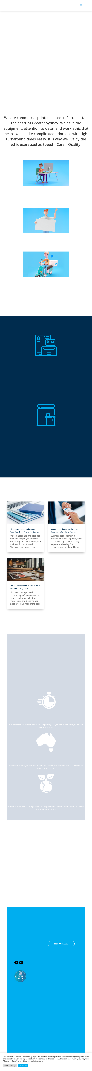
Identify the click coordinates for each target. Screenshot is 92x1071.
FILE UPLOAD (61, 943)
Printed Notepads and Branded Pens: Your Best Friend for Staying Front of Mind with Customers (25, 532)
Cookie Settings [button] (10, 1065)
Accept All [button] (23, 1065)
